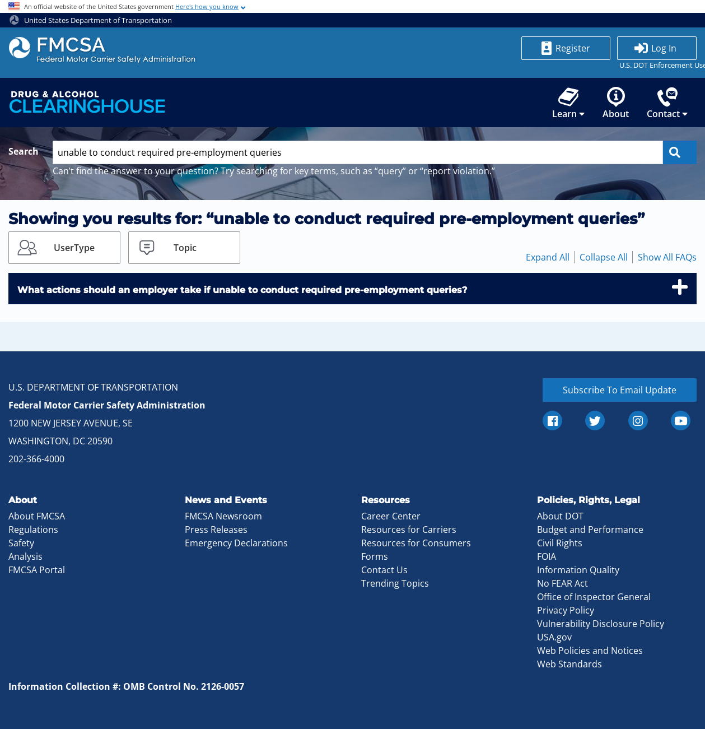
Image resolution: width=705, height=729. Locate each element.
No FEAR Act (562, 583)
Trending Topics (395, 583)
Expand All (547, 257)
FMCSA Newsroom (223, 516)
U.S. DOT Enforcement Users (656, 65)
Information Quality (578, 570)
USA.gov (554, 637)
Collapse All (604, 257)
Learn (568, 103)
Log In (663, 48)
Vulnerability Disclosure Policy (600, 623)
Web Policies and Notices (590, 650)
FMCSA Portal (36, 570)
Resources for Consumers (416, 543)
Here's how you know (207, 6)
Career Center (391, 516)
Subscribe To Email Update (619, 390)
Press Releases (216, 529)
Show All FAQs (667, 257)
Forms (374, 556)
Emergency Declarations (236, 543)
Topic (185, 248)
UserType (74, 248)
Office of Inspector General (594, 597)
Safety (21, 543)
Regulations (33, 529)
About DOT (560, 516)
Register (572, 48)
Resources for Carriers (408, 529)
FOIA (546, 556)
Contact (667, 103)
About (616, 103)
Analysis (25, 556)
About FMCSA (36, 516)
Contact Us (384, 570)
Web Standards (569, 664)
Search (23, 151)
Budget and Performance (590, 529)
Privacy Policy (565, 610)
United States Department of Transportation (91, 20)
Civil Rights (559, 543)
